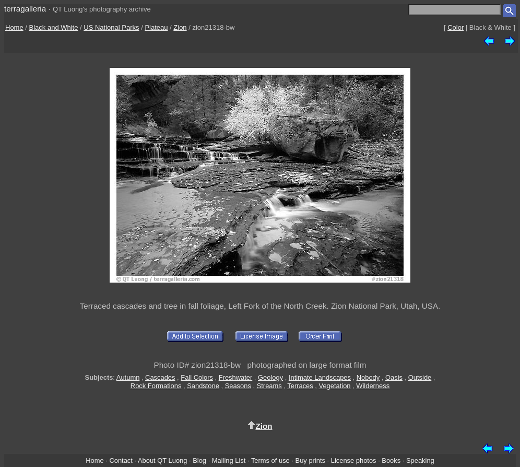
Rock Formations (156, 386)
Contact (120, 460)
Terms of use (270, 460)
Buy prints (310, 460)
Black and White (53, 27)
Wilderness (372, 386)
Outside (419, 377)
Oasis (394, 377)
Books (391, 460)
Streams (269, 386)
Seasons (238, 386)
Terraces (300, 386)
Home (14, 27)
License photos (353, 460)
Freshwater (236, 377)
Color (455, 27)
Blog (199, 460)
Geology (270, 377)
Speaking (420, 460)
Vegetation (335, 386)
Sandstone (203, 386)
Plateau (156, 27)
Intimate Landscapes (320, 377)
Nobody (368, 377)
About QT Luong (162, 460)
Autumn (127, 377)
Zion (179, 27)
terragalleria (25, 8)
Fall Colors (197, 377)
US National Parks (111, 27)
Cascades (160, 377)
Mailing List (229, 460)
